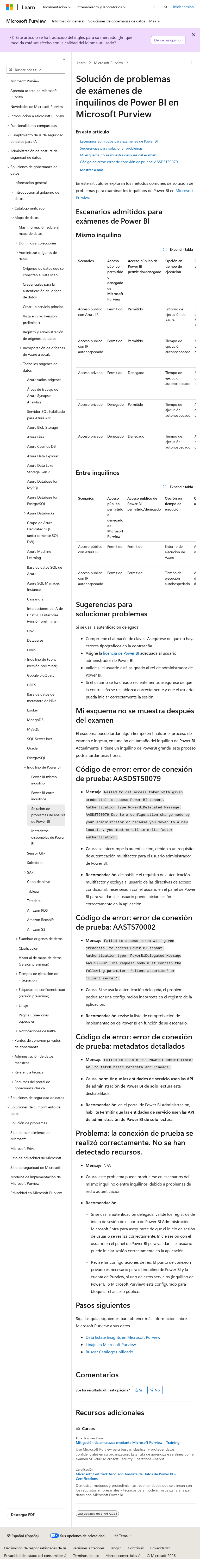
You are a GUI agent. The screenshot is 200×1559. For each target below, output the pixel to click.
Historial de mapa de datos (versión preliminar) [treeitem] (40, 961)
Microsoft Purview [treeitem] (24, 80)
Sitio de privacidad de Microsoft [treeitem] (35, 1157)
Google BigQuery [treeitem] (40, 675)
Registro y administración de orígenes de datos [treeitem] (43, 335)
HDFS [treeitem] (31, 684)
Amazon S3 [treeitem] (36, 929)
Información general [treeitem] (31, 182)
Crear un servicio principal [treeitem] (43, 306)
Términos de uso (86, 1555)
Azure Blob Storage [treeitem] (42, 427)
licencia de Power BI (121, 653)
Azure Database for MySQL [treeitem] (42, 484)
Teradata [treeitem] (34, 900)
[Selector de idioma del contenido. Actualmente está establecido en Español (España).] (23, 1536)
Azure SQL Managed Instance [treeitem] (43, 586)
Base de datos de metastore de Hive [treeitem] (41, 697)
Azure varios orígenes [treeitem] (44, 379)
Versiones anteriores (88, 1547)
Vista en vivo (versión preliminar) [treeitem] (40, 319)
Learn (81, 62)
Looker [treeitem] (32, 710)
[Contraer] (63, 59)
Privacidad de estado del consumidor (33, 1555)
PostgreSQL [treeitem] (36, 757)
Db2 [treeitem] (30, 630)
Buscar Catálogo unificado (109, 1351)
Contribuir (136, 1547)
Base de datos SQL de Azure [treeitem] (44, 570)
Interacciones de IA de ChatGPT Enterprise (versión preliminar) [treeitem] (45, 615)
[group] (136, 359)
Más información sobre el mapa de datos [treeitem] (39, 230)
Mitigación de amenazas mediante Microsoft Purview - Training (127, 1442)
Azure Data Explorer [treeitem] (43, 455)
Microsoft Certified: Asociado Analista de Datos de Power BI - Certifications (126, 1476)
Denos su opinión (168, 40)
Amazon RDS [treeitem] (37, 910)
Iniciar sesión (183, 6)
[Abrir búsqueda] (166, 7)
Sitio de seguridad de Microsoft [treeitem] (35, 1167)
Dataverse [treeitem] (35, 640)
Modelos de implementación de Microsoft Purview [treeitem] (35, 1180)
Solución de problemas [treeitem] (28, 1122)
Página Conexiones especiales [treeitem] (34, 1018)
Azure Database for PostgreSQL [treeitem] (42, 500)
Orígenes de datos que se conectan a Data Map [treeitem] (43, 271)
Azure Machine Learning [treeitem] (39, 554)
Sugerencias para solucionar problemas (111, 148)
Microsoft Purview (108, 62)
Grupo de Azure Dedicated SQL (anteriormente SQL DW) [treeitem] (43, 532)
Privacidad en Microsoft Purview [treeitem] (36, 1192)
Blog (114, 1547)
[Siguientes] (154, 7)
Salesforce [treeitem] (35, 862)
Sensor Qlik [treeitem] (36, 853)
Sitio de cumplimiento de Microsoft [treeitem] (30, 1135)
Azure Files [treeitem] (35, 436)
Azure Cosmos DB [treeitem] (41, 446)
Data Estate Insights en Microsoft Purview (123, 1337)
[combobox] (35, 70)
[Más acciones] (191, 63)
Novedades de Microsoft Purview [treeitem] (36, 106)
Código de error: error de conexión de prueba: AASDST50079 (129, 161)
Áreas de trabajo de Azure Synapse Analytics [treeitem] (42, 395)
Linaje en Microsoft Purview (111, 1344)
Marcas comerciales (121, 1555)
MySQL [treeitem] (33, 729)
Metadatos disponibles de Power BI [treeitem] (48, 837)
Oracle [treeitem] (32, 748)
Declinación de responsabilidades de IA (35, 1547)
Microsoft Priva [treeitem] (22, 1148)
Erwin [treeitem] (31, 649)
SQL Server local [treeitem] (40, 738)
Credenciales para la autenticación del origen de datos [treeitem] (42, 290)
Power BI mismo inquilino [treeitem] (44, 780)
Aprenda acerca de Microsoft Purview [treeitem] (33, 94)
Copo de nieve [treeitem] (38, 881)
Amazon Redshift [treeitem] (40, 919)
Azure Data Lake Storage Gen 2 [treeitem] (40, 468)
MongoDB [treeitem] (35, 719)
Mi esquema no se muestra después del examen (118, 154)
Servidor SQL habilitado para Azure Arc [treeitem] (46, 414)
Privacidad (158, 1547)
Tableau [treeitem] (33, 891)
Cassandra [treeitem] (35, 599)
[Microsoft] (9, 7)
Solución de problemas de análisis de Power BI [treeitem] (48, 815)
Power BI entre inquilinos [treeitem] (42, 796)
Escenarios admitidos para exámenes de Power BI (119, 141)
